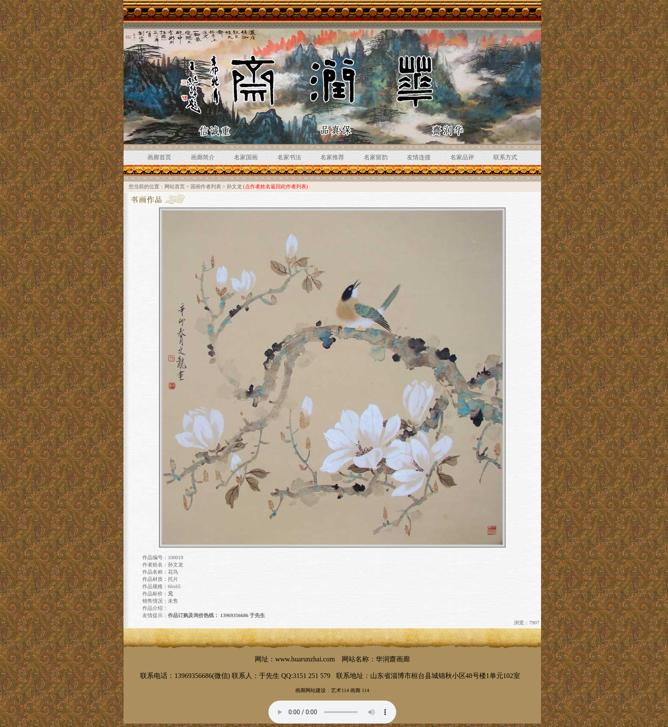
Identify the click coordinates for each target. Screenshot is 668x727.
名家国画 (246, 157)
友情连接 (419, 157)
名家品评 (462, 157)
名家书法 (289, 157)
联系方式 (505, 157)
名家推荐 (332, 157)
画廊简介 (203, 157)
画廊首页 (159, 157)
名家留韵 (376, 157)
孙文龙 (234, 187)
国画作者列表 (205, 187)
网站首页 (174, 187)
